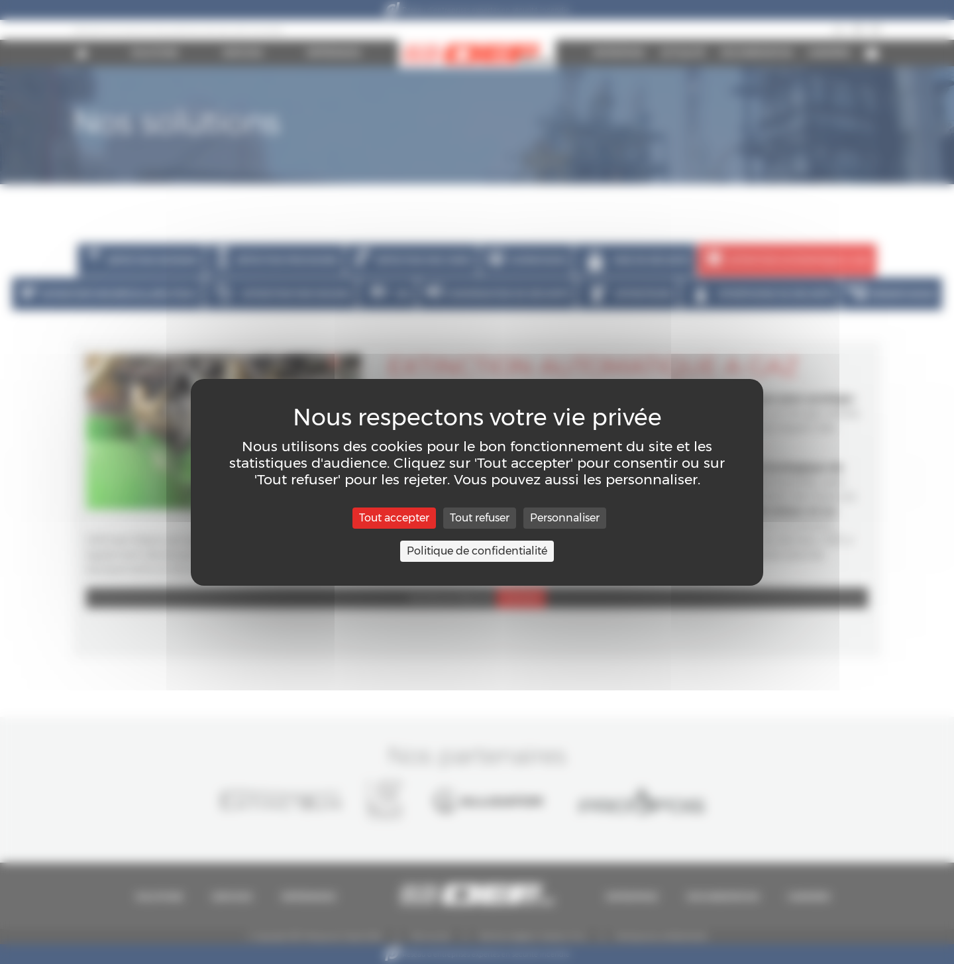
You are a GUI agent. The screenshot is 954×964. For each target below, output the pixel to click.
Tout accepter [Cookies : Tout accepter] (394, 517)
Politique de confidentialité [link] (477, 551)
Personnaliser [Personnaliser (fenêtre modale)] (565, 517)
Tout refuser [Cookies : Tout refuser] (479, 517)
